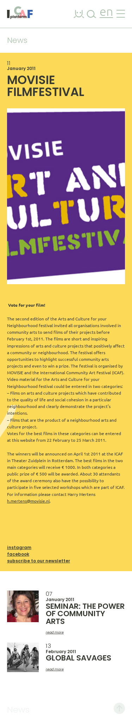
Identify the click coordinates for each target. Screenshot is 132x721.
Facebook (18, 554)
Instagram (19, 547)
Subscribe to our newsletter (38, 561)
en (106, 12)
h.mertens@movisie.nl (28, 501)
